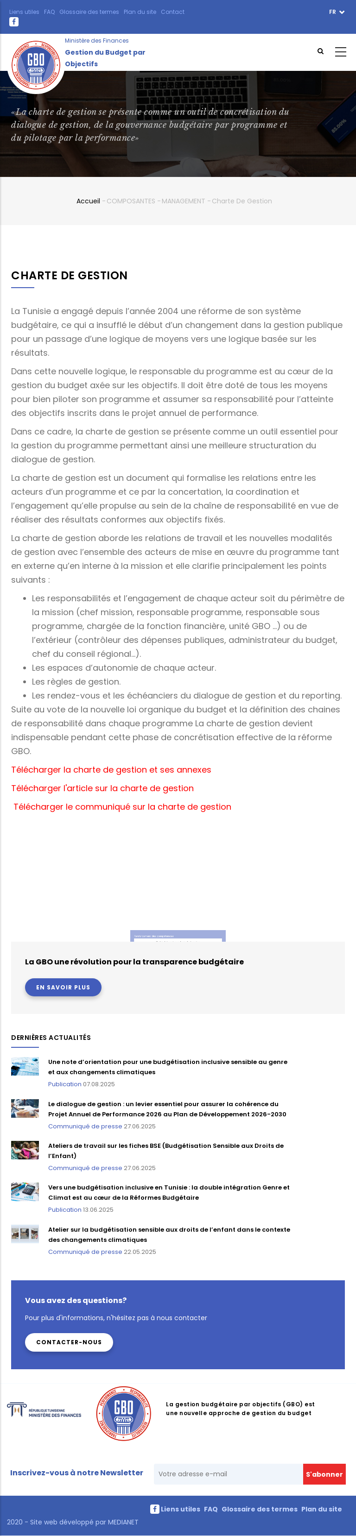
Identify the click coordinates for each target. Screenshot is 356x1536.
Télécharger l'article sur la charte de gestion (102, 788)
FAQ (49, 12)
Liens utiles (24, 12)
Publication (65, 1084)
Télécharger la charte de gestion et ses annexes (111, 769)
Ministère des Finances (97, 40)
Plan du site (140, 12)
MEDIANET (122, 1522)
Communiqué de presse (85, 1126)
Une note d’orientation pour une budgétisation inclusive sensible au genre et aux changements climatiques (167, 1067)
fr (333, 12)
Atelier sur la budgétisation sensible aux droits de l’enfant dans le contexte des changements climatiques (169, 1234)
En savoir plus (63, 987)
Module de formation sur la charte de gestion (178, 933)
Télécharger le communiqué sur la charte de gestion (121, 806)
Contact (172, 12)
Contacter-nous (69, 1342)
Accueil (88, 201)
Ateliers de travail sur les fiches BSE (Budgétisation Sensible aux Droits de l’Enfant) (166, 1150)
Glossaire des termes (89, 12)
